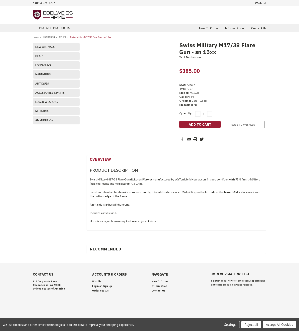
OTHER (62, 37)
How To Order (208, 28)
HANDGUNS (49, 37)
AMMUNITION (44, 120)
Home (36, 37)
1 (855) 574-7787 (44, 3)
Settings (230, 324)
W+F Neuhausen (190, 57)
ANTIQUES (42, 83)
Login (95, 286)
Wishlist (260, 3)
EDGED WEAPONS (46, 101)
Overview (100, 159)
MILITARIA (41, 111)
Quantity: (185, 113)
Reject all (251, 324)
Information (234, 28)
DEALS (39, 56)
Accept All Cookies (279, 324)
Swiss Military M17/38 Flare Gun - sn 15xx (90, 37)
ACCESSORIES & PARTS (50, 92)
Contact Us (258, 28)
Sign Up (107, 286)
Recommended (105, 249)
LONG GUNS (43, 65)
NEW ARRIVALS (45, 46)
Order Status (100, 290)
